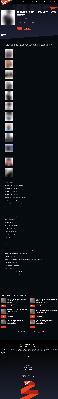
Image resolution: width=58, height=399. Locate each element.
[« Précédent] (2, 332)
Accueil (2, 7)
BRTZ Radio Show (15, 7)
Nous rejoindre (35, 1)
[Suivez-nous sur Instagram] (4, 353)
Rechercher (25, 1)
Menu (50, 1)
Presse (29, 358)
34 (40, 331)
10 (34, 331)
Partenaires (29, 361)
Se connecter (28, 371)
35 (43, 331)
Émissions (7, 7)
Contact (29, 356)
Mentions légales (29, 363)
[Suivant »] (47, 332)
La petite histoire (28, 367)
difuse (34, 376)
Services (43, 1)
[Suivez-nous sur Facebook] (2, 353)
